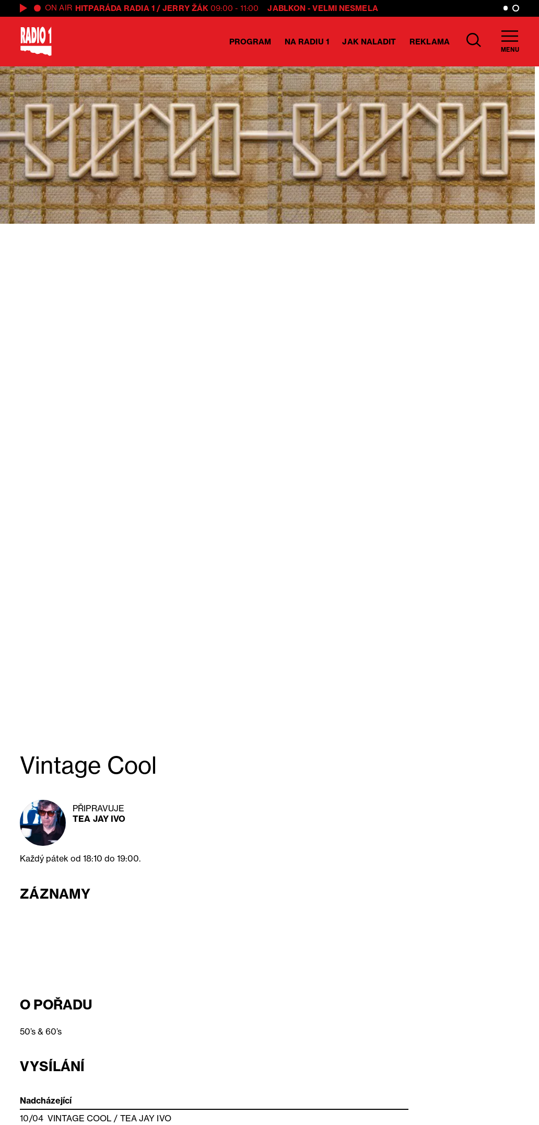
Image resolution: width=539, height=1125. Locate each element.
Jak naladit (369, 42)
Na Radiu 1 (307, 42)
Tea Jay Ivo (99, 818)
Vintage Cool (80, 1118)
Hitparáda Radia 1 (115, 8)
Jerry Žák (185, 8)
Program (250, 42)
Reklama (429, 42)
